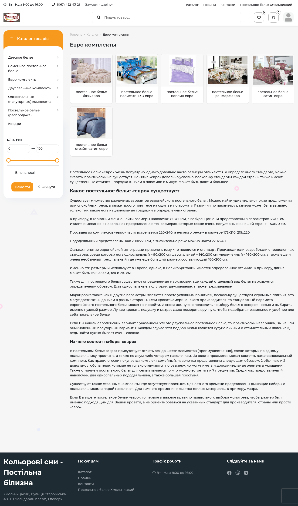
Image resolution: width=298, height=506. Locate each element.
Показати (22, 187)
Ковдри (14, 124)
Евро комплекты (22, 79)
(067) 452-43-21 (66, 4)
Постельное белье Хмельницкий (266, 5)
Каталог (192, 5)
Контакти (227, 5)
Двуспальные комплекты (29, 88)
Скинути (46, 187)
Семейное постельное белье (27, 68)
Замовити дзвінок (99, 4)
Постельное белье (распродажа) (24, 112)
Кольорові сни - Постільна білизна (33, 472)
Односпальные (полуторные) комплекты (29, 99)
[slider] (8, 160)
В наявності (25, 172)
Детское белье (20, 57)
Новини (209, 5)
